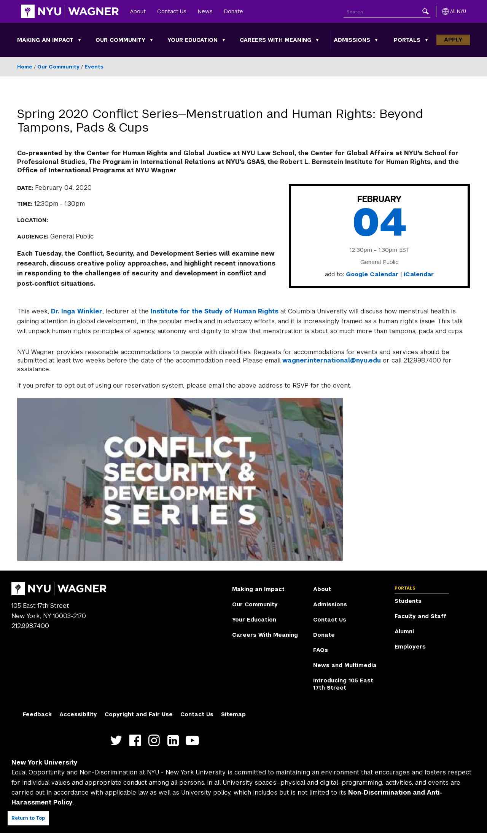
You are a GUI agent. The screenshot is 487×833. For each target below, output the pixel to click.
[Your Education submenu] (224, 40)
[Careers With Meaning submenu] (317, 40)
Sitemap (233, 714)
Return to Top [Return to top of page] (28, 818)
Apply (453, 39)
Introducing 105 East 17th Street (343, 684)
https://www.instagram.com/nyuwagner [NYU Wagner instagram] (155, 740)
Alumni (404, 631)
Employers (410, 646)
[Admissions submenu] (376, 40)
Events (93, 67)
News (205, 11)
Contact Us (171, 11)
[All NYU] (454, 11)
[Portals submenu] (426, 40)
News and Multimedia (345, 665)
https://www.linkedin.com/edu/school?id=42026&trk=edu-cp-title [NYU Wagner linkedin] (174, 740)
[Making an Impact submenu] (79, 40)
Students (408, 601)
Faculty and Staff (420, 616)
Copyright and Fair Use (139, 714)
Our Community (120, 40)
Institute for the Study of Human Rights (215, 311)
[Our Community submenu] (151, 40)
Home (24, 67)
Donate (233, 11)
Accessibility (78, 714)
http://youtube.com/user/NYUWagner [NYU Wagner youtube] (194, 740)
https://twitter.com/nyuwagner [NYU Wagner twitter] (117, 740)
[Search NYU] (387, 11)
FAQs (320, 650)
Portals (407, 40)
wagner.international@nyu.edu (331, 360)
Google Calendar (372, 274)
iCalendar (419, 274)
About (138, 11)
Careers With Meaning (275, 40)
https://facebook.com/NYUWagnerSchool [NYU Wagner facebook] (136, 740)
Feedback (37, 714)
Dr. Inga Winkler (76, 311)
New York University (44, 762)
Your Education (192, 40)
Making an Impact (45, 40)
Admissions (352, 40)
